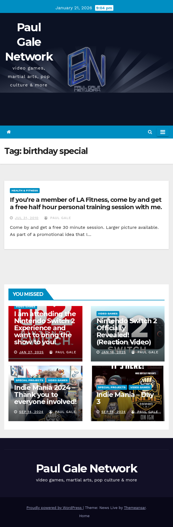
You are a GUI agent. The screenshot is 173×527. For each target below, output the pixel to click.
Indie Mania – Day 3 (125, 398)
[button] (150, 132)
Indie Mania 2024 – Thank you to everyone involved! (45, 394)
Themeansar (135, 508)
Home (84, 516)
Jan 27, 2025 (31, 352)
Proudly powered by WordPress (54, 508)
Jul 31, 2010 (27, 218)
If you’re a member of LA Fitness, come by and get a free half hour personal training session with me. (86, 203)
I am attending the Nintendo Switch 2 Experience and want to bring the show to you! (45, 328)
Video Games (25, 306)
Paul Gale (57, 218)
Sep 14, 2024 (31, 412)
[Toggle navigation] (163, 132)
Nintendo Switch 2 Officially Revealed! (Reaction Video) (126, 331)
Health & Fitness (25, 190)
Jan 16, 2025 (113, 352)
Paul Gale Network (29, 41)
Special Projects (29, 380)
